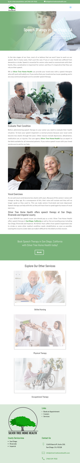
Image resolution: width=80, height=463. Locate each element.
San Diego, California (33, 221)
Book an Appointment (61, 36)
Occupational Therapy (40, 397)
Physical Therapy (40, 353)
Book (39, 252)
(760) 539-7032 (32, 1)
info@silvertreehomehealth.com (58, 453)
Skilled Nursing (40, 309)
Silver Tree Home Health (22, 72)
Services (46, 416)
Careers (46, 414)
